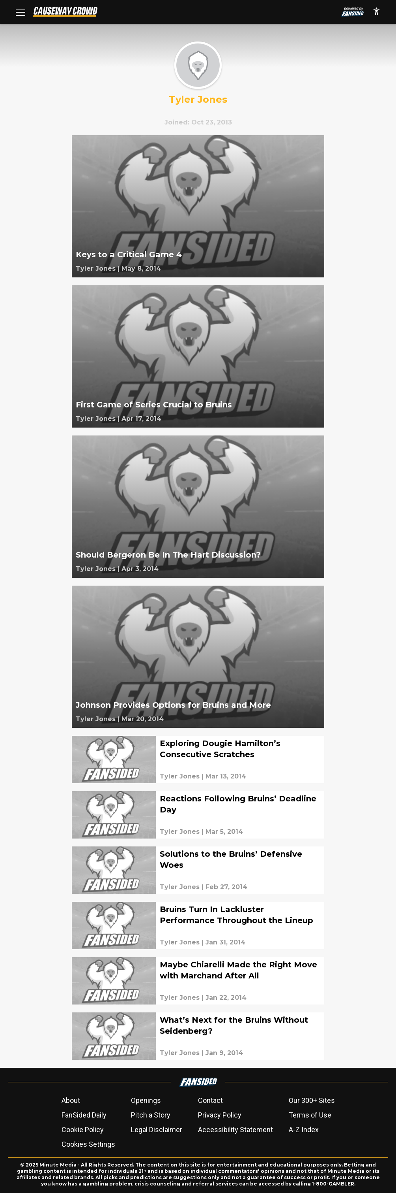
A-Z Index (304, 1129)
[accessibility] (376, 12)
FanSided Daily (84, 1115)
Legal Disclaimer (156, 1129)
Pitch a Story (150, 1115)
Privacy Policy (219, 1115)
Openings (146, 1100)
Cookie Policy (83, 1129)
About (71, 1100)
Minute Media (58, 1165)
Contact (210, 1100)
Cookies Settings (88, 1144)
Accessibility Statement (235, 1129)
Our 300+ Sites (312, 1100)
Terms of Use (310, 1115)
